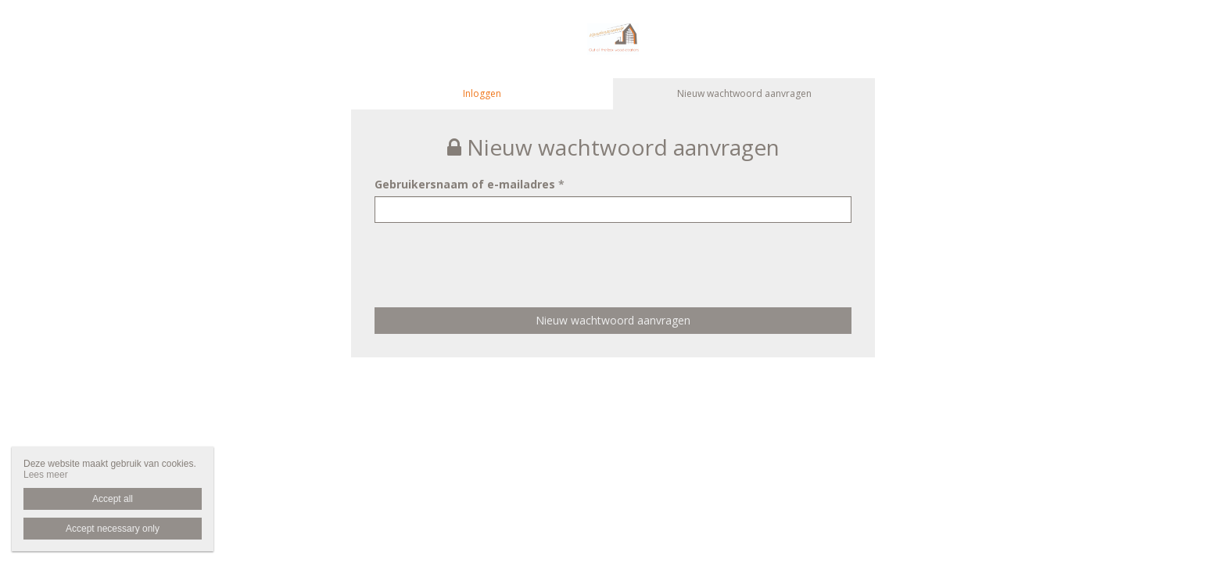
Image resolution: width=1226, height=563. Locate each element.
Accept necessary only (113, 528)
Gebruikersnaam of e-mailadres (470, 184)
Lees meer (45, 474)
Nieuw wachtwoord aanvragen (744, 93)
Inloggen (482, 93)
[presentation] (493, 253)
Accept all (112, 498)
